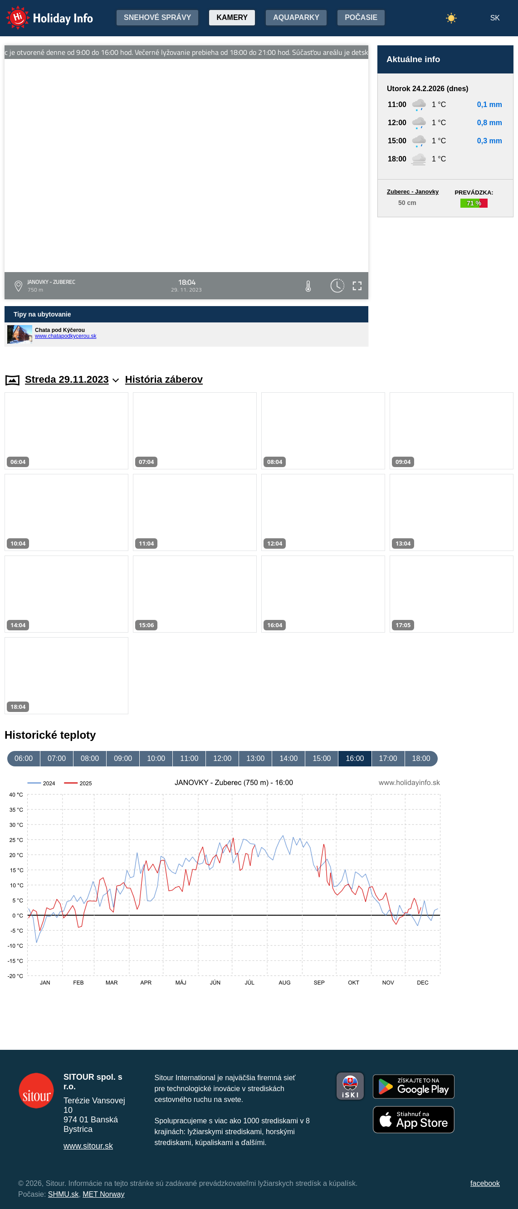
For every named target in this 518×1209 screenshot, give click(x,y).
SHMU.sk (63, 1194)
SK (495, 18)
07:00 (57, 758)
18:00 (421, 758)
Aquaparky (296, 17)
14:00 (288, 758)
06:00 (24, 758)
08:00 (90, 758)
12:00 (222, 758)
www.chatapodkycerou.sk (65, 336)
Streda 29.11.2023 (72, 379)
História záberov (164, 379)
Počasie (361, 17)
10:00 (156, 758)
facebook (485, 1183)
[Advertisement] (445, 286)
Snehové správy (157, 17)
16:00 (355, 758)
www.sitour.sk (88, 1145)
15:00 (322, 758)
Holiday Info (41, 12)
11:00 (189, 758)
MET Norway (103, 1194)
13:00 (255, 758)
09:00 (123, 758)
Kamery (232, 17)
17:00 (388, 758)
